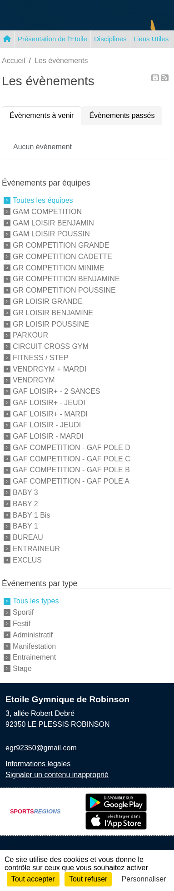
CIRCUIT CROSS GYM (51, 346)
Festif (21, 623)
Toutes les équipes (43, 200)
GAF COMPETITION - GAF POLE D (71, 447)
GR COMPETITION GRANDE (61, 245)
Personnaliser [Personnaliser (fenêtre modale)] (144, 879)
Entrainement (34, 657)
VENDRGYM (34, 380)
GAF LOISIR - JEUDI (47, 425)
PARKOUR (30, 335)
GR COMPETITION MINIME (58, 267)
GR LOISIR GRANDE (48, 301)
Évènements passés (121, 115)
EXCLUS (27, 559)
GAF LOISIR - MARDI (48, 436)
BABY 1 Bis (31, 515)
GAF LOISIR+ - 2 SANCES (56, 391)
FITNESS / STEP (41, 358)
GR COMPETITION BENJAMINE (66, 279)
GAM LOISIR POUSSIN (51, 234)
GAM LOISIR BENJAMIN (53, 222)
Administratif (33, 635)
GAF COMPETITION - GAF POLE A (71, 481)
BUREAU (28, 537)
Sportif (23, 612)
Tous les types (36, 601)
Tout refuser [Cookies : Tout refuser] (88, 879)
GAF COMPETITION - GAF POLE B (71, 470)
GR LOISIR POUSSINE (51, 324)
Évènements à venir (42, 115)
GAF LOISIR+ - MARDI (50, 413)
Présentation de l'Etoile (52, 39)
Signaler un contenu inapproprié (57, 774)
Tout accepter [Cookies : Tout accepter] (33, 879)
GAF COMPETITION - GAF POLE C (71, 458)
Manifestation (34, 646)
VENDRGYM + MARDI (49, 368)
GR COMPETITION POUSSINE (64, 290)
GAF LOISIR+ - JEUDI (49, 402)
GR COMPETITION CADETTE (62, 256)
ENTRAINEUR (36, 549)
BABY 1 (25, 526)
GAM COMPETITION (47, 211)
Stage (22, 668)
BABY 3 (25, 492)
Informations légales (37, 764)
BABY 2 (25, 504)
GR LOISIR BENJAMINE (53, 313)
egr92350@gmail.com (41, 748)
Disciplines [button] (110, 39)
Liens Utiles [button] (151, 39)
